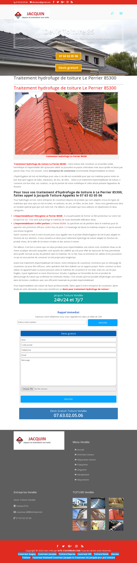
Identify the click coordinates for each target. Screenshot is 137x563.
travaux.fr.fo (22, 505)
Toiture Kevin (101, 554)
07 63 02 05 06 (68, 56)
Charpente (82, 464)
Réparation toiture (86, 459)
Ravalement (83, 474)
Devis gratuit (68, 68)
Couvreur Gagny (27, 554)
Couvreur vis (81, 557)
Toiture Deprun (67, 554)
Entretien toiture (85, 454)
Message (68, 372)
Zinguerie (82, 469)
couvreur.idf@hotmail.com (29, 511)
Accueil (80, 449)
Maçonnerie (83, 479)
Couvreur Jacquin (47, 554)
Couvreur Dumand (42, 557)
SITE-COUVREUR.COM (69, 550)
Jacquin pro (95, 557)
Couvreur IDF (84, 554)
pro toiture (108, 557)
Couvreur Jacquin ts (63, 557)
